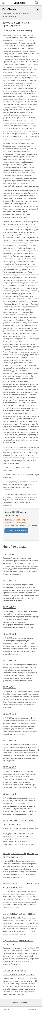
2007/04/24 (32, 1009)
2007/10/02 (9, 793)
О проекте (15, 1003)
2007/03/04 (9, 633)
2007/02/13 (9, 580)
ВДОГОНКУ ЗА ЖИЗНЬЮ (19, 913)
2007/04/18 (7, 1009)
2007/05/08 (9, 660)
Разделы (24, 1003)
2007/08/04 (9, 740)
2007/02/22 (9, 607)
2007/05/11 (9, 687)
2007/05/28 (9, 713)
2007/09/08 (9, 767)
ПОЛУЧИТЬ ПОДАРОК (16, 531)
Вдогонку (8, 553)
